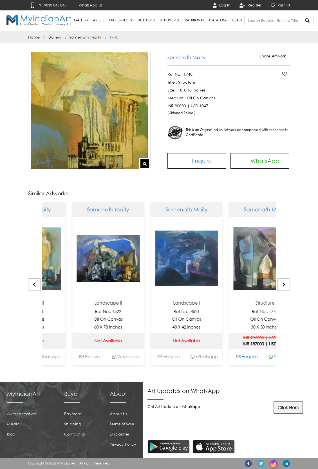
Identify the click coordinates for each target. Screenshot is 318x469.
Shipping (72, 423)
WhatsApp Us (87, 5)
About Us (118, 413)
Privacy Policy (123, 444)
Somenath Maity (85, 37)
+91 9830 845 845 (48, 5)
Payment (73, 413)
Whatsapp (62, 356)
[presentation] (34, 284)
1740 (113, 37)
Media (13, 423)
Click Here (288, 407)
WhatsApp (259, 161)
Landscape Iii (44, 303)
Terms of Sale (122, 423)
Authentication (21, 413)
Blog (11, 434)
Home (34, 37)
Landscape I (200, 303)
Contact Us (75, 434)
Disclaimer (119, 434)
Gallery (54, 37)
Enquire (197, 160)
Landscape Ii (122, 303)
